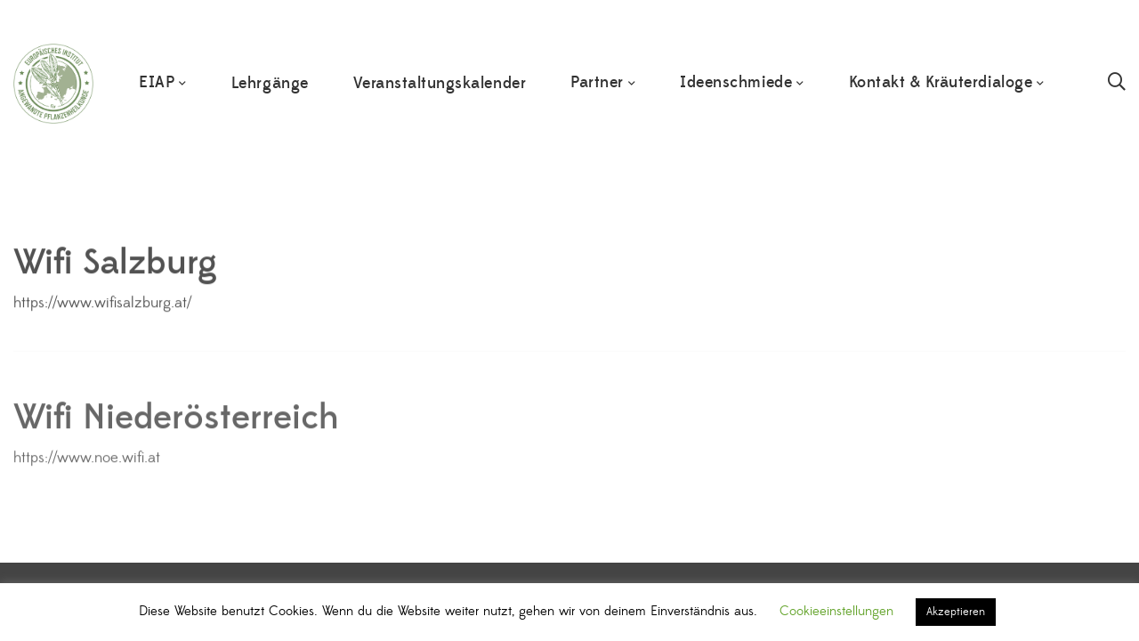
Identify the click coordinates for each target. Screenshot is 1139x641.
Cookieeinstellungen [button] (836, 611)
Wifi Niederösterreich (176, 428)
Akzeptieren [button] (955, 611)
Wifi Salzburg (115, 269)
